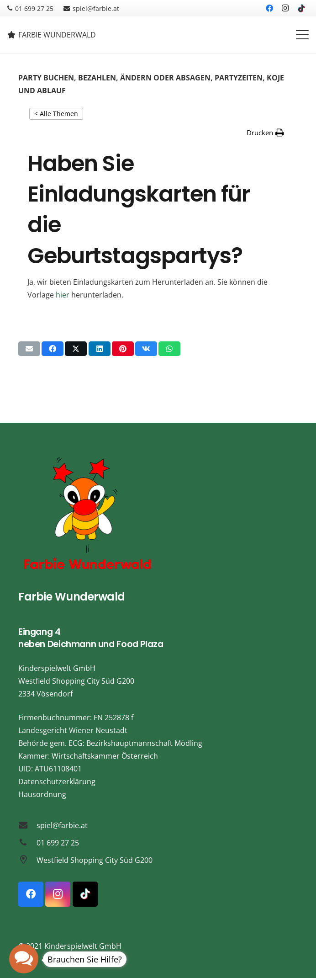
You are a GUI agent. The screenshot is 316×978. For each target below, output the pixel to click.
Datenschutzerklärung (56, 781)
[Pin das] (123, 348)
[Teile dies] (52, 348)
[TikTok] (301, 8)
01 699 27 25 (58, 843)
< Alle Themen (56, 113)
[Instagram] (285, 8)
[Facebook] (269, 8)
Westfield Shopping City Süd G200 (95, 860)
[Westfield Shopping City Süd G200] (27, 860)
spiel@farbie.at (62, 825)
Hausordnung (42, 794)
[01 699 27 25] (27, 842)
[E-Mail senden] (29, 348)
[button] (302, 34)
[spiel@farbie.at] (27, 825)
